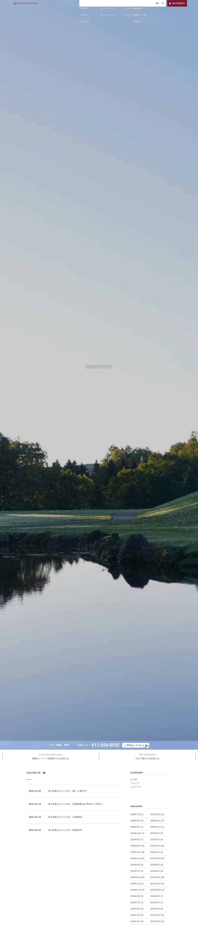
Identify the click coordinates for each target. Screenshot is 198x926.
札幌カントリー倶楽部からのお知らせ (50, 756)
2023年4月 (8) (156, 909)
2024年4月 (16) (157, 877)
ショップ (134, 783)
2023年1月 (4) (136, 921)
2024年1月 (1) (136, 883)
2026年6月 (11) (157, 814)
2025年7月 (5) (156, 839)
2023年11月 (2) (137, 890)
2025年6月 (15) (137, 846)
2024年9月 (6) (136, 865)
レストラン (136, 786)
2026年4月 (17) (157, 820)
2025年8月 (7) (136, 839)
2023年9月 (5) (136, 896)
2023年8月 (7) (156, 896)
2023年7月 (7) (136, 902)
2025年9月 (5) (156, 833)
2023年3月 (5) (136, 915)
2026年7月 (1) (136, 814)
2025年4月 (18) (137, 852)
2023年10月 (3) (157, 890)
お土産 (133, 779)
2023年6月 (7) (156, 902)
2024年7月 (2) (136, 871)
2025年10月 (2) (137, 833)
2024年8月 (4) (156, 865)
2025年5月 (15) (157, 846)
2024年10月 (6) (157, 858)
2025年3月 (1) (156, 852)
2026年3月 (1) (136, 827)
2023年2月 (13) (157, 915)
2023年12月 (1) (157, 883)
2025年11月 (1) (157, 827)
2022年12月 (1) (157, 921)
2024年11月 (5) (137, 858)
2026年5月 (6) (136, 820)
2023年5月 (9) (136, 909)
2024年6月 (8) (156, 871)
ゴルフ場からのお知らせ (147, 756)
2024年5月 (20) (137, 877)
